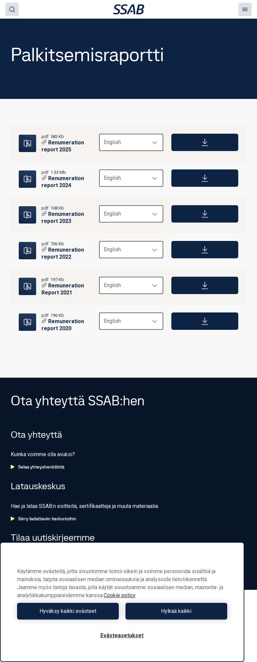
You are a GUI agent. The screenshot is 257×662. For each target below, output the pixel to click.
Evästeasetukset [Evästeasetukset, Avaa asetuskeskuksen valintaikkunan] (122, 635)
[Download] (204, 142)
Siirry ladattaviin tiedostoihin (43, 519)
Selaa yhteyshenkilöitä (37, 467)
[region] (122, 602)
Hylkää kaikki (176, 611)
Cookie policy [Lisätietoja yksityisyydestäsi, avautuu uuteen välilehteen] (120, 595)
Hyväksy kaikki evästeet (67, 611)
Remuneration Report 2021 (62, 289)
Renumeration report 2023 (62, 217)
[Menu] (245, 9)
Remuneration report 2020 (62, 325)
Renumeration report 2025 (62, 146)
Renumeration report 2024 (62, 181)
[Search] (12, 9)
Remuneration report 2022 (62, 253)
